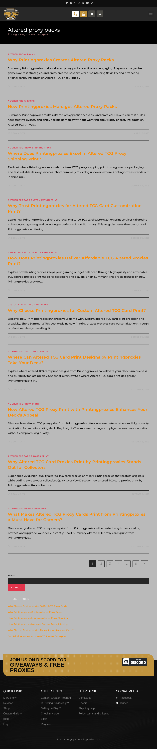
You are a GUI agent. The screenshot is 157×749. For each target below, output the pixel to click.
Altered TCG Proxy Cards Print (28, 508)
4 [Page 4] (119, 563)
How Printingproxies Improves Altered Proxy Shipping (38, 618)
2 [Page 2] (101, 563)
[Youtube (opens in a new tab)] (87, 2)
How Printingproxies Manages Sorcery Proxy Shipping (38, 624)
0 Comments (18, 86)
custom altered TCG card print (28, 304)
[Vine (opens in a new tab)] (91, 2)
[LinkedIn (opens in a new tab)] (83, 2)
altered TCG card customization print (32, 200)
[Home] (9, 34)
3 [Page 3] (110, 563)
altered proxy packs (21, 54)
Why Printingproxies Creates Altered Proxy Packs (61, 59)
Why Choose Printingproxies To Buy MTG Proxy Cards (37, 606)
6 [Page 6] (136, 563)
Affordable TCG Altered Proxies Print (32, 252)
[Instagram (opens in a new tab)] (79, 2)
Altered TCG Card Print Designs (28, 351)
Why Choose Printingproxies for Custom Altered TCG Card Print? (77, 310)
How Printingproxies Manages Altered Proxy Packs (62, 106)
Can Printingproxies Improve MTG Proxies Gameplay (37, 636)
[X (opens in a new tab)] (67, 2)
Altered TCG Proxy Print (23, 404)
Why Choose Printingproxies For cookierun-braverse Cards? (41, 630)
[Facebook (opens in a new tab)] (71, 2)
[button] (151, 14)
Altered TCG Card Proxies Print (28, 456)
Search (11, 575)
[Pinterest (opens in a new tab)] (75, 2)
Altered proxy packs (39, 34)
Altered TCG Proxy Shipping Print (29, 147)
